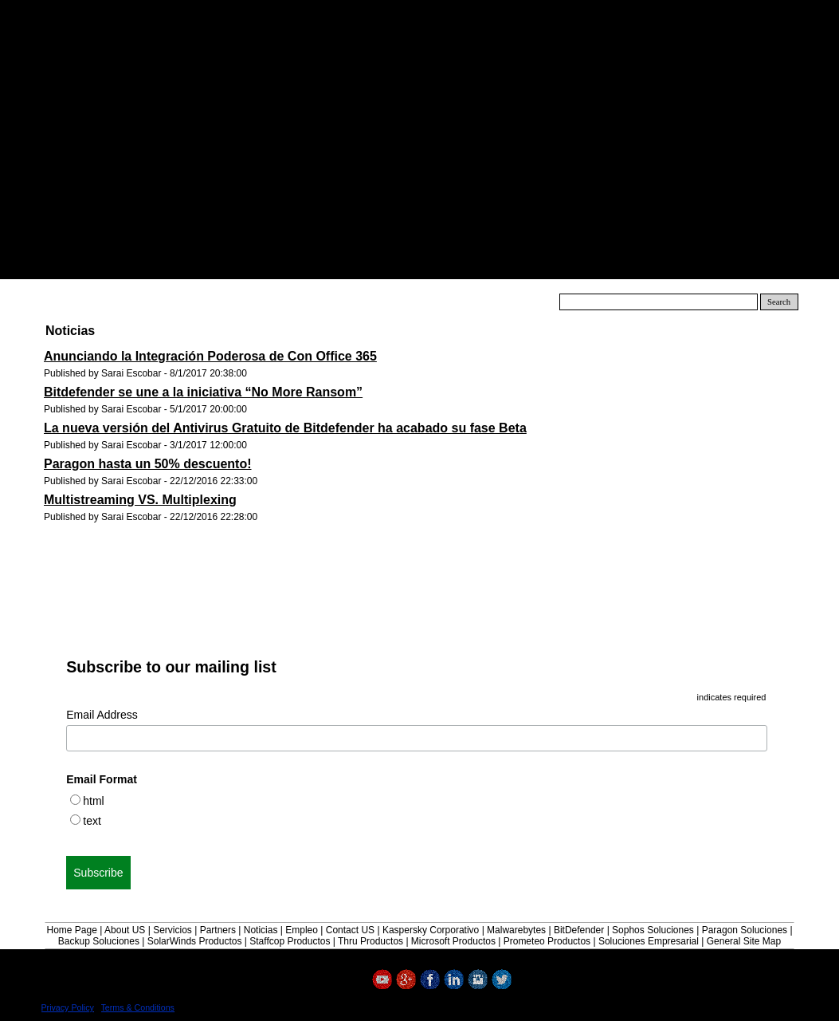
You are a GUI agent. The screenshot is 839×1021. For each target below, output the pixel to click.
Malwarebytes (516, 930)
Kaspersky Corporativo (430, 930)
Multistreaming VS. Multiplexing (140, 500)
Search (778, 302)
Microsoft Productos (453, 941)
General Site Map (744, 941)
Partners (218, 930)
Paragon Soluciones (744, 930)
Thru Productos (370, 941)
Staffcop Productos (289, 941)
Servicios (172, 930)
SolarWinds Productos (194, 941)
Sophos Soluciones (653, 930)
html (93, 800)
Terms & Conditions (137, 1007)
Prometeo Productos (547, 941)
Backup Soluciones (98, 941)
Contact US (350, 930)
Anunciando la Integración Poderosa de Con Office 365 (210, 356)
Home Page (71, 930)
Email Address (101, 714)
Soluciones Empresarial (648, 941)
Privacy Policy (67, 1007)
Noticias (261, 930)
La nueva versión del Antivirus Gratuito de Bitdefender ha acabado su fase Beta (285, 428)
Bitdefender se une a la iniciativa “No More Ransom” (203, 392)
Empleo (301, 930)
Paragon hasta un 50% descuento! (148, 464)
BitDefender (579, 930)
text (92, 820)
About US (124, 930)
